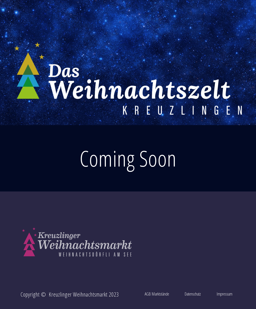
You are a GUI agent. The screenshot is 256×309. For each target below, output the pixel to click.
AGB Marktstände (157, 294)
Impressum (224, 294)
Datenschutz (193, 294)
